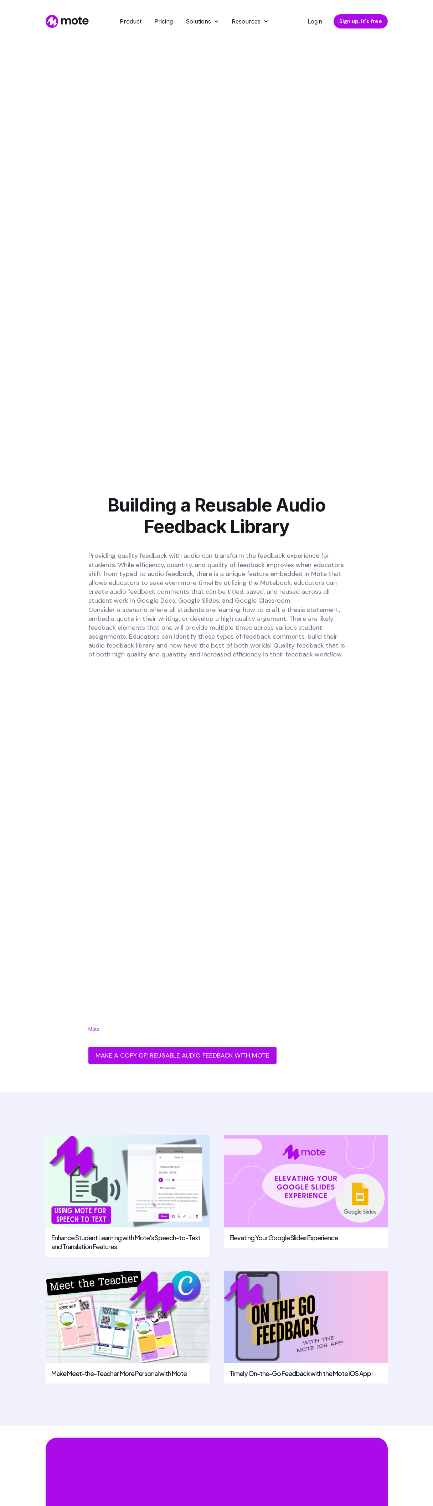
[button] (202, 21)
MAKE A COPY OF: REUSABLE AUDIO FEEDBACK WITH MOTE (182, 1055)
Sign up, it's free (360, 21)
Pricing (163, 21)
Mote (93, 1029)
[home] (66, 21)
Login (315, 21)
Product (130, 21)
